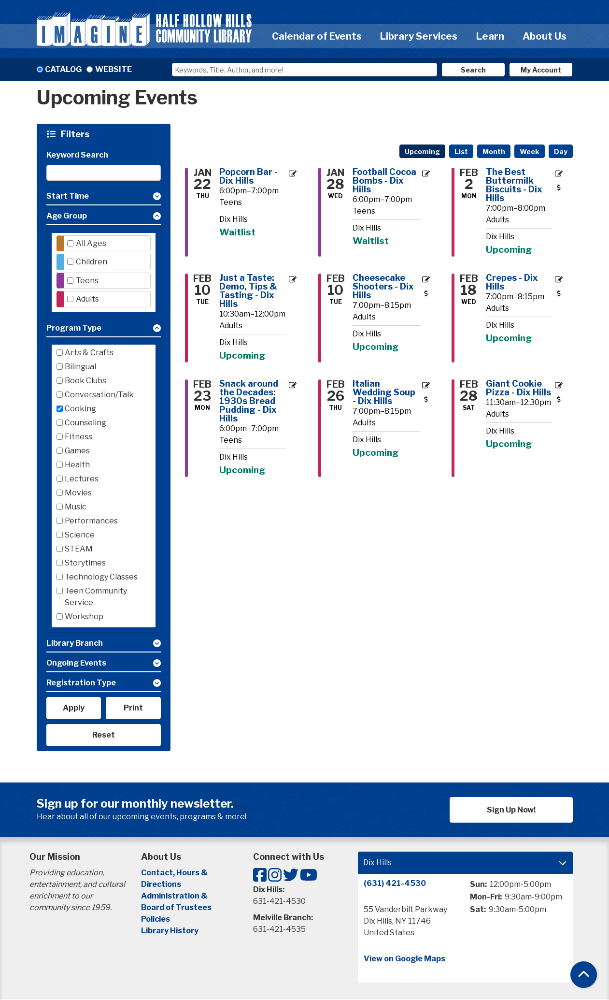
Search (473, 70)
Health (77, 464)
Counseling (85, 422)
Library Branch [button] (74, 643)
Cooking (80, 408)
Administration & (175, 895)
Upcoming (422, 151)
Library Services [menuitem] (418, 36)
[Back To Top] (583, 974)
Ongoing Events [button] (76, 662)
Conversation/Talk (99, 394)
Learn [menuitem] (490, 36)
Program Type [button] (73, 328)
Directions (161, 884)
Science (80, 534)
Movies (78, 492)
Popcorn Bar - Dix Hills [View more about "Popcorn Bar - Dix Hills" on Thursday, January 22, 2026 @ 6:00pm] (248, 176)
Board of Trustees (176, 907)
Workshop (84, 616)
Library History (169, 930)
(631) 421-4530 (395, 883)
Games (77, 450)
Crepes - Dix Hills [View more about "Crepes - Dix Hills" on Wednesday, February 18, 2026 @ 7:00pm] (512, 282)
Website (113, 69)
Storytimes (85, 562)
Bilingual (80, 366)
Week (529, 151)
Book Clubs (85, 380)
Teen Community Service (96, 596)
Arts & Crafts (89, 352)
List (461, 151)
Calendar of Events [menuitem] (317, 36)
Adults (87, 299)
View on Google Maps (404, 958)
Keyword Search (77, 154)
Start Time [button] (67, 196)
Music (75, 506)
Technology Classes (101, 576)
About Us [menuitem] (545, 36)
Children (91, 261)
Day (560, 151)
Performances (91, 520)
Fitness (78, 436)
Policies (155, 919)
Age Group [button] (66, 215)
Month (493, 151)
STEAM (79, 548)
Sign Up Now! (511, 809)
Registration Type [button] (81, 682)
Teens (87, 280)
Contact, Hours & (175, 872)
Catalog (63, 69)
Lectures (82, 478)
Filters (76, 134)
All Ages (91, 243)
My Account (541, 70)
